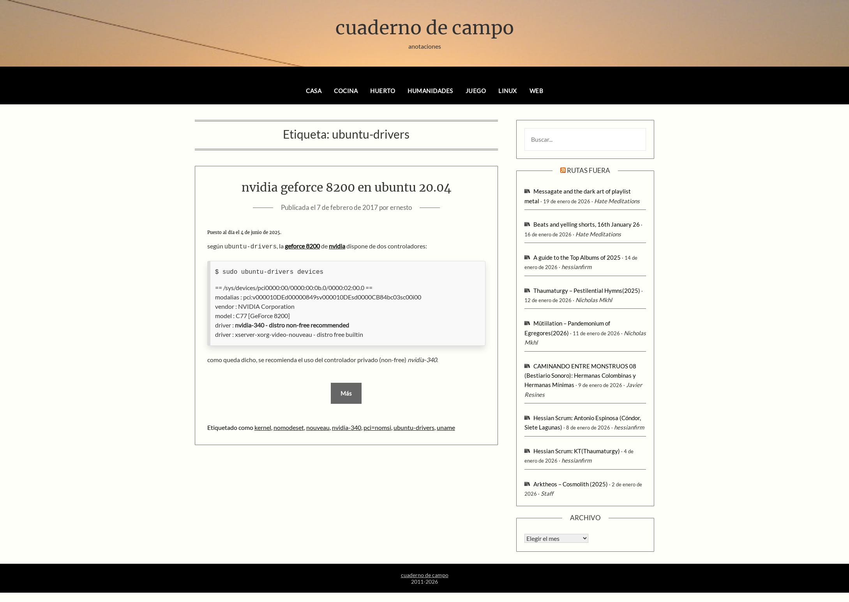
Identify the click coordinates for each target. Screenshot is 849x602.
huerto (382, 90)
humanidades (430, 90)
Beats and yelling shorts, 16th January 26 (586, 224)
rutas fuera (588, 170)
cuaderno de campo (424, 27)
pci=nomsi (377, 426)
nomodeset (289, 426)
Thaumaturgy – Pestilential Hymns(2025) (586, 290)
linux (507, 90)
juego (476, 90)
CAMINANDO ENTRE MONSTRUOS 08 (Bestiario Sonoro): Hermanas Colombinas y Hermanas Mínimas (580, 376)
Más (346, 392)
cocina (346, 90)
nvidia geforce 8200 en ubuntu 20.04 (346, 187)
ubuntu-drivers (414, 426)
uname (446, 426)
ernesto (401, 207)
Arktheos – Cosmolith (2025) (570, 484)
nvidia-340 (346, 426)
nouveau (318, 426)
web (537, 90)
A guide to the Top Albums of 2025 (577, 257)
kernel (262, 426)
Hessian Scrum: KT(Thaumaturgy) (576, 450)
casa (313, 90)
